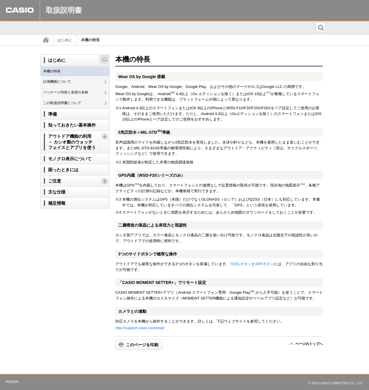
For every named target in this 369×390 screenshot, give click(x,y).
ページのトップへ (309, 344)
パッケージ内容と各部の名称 (65, 92)
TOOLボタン (240, 264)
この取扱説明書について (62, 103)
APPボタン (264, 264)
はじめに (64, 40)
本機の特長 (52, 71)
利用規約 (12, 381)
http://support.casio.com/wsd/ (139, 328)
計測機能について (57, 82)
